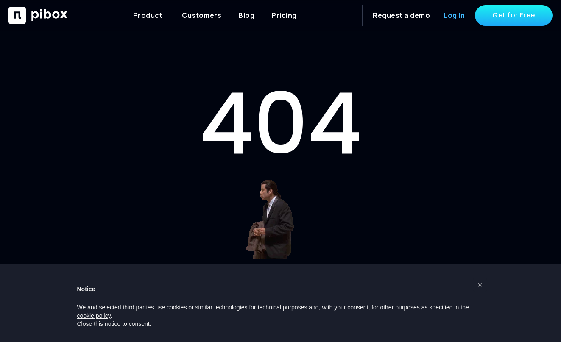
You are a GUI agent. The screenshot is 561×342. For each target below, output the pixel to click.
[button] (480, 285)
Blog (246, 15)
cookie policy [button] (94, 315)
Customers (201, 15)
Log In (454, 15)
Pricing (283, 15)
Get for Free (513, 15)
